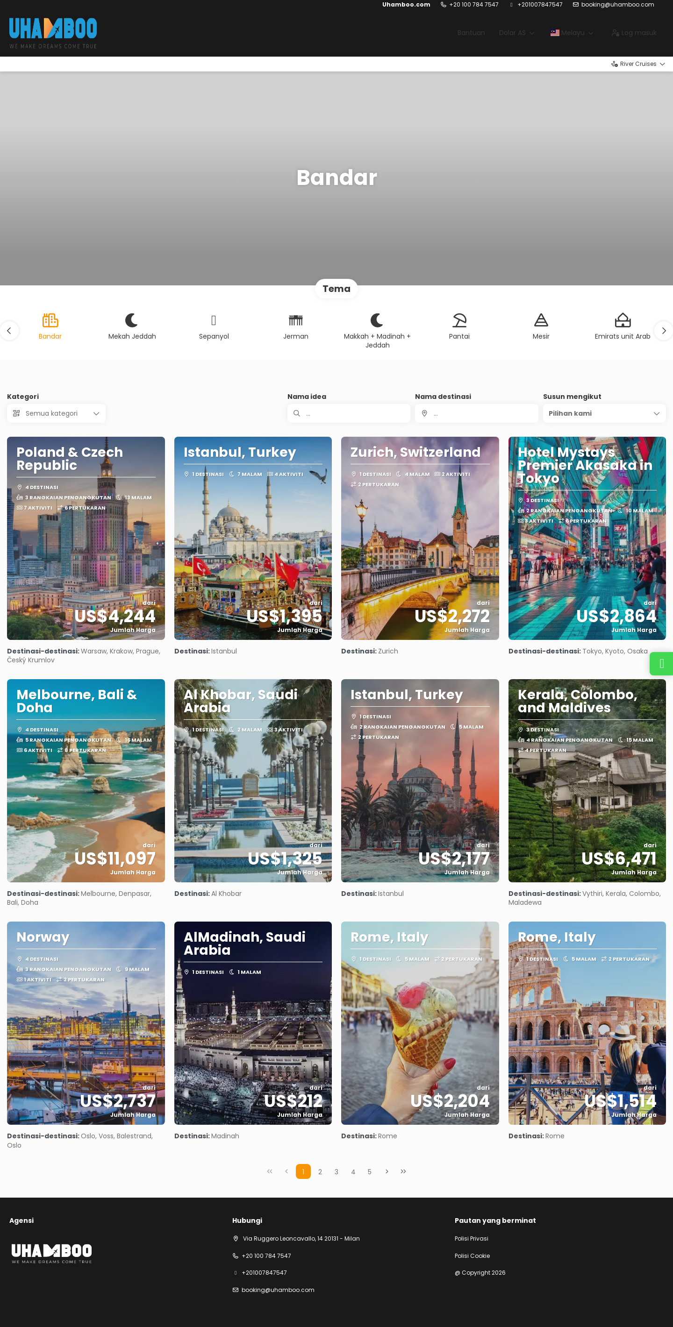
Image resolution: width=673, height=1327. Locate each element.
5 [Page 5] (370, 1172)
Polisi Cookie (472, 1256)
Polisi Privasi (471, 1238)
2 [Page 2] (320, 1172)
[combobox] (476, 413)
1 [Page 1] (303, 1172)
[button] (9, 330)
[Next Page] (386, 1171)
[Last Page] (403, 1171)
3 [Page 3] (336, 1172)
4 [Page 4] (353, 1172)
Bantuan (471, 32)
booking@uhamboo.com (617, 4)
